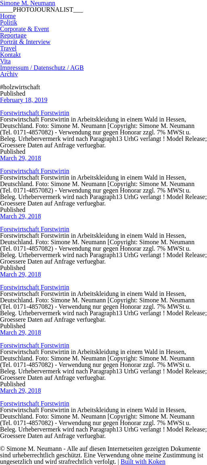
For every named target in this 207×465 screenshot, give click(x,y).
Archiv (9, 74)
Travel (8, 48)
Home (8, 16)
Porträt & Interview (25, 41)
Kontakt (10, 54)
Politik (8, 22)
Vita (5, 61)
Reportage (13, 35)
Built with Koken (143, 461)
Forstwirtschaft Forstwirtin (34, 112)
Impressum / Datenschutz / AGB (42, 67)
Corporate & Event (24, 28)
